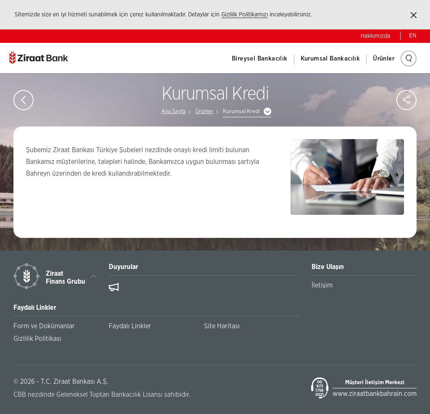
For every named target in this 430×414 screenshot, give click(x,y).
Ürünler (383, 58)
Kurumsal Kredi (241, 111)
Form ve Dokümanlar (44, 326)
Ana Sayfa (173, 111)
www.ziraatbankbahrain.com (375, 393)
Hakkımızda (375, 36)
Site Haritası (222, 326)
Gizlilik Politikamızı (244, 15)
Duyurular (123, 267)
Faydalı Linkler (130, 326)
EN (413, 36)
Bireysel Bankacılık (260, 58)
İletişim (322, 285)
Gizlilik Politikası (37, 338)
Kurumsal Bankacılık (330, 58)
